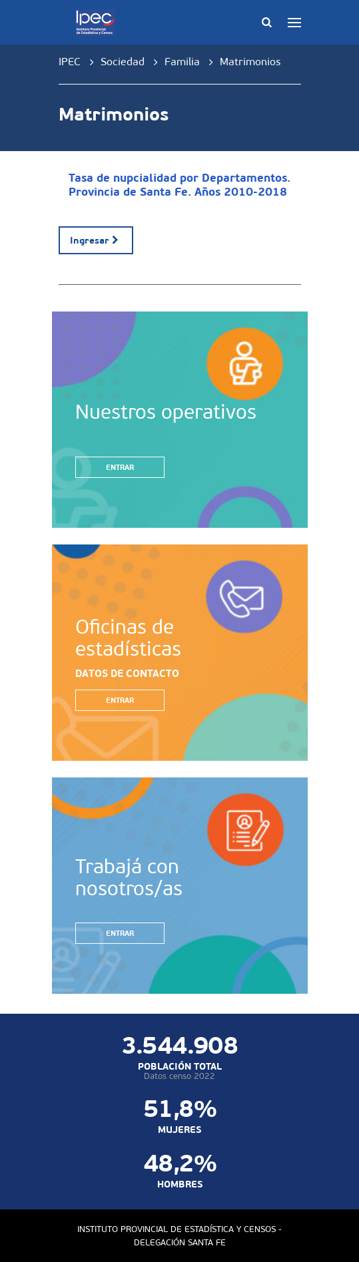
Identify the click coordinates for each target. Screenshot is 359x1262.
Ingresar (96, 240)
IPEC (70, 61)
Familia (182, 61)
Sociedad (123, 61)
